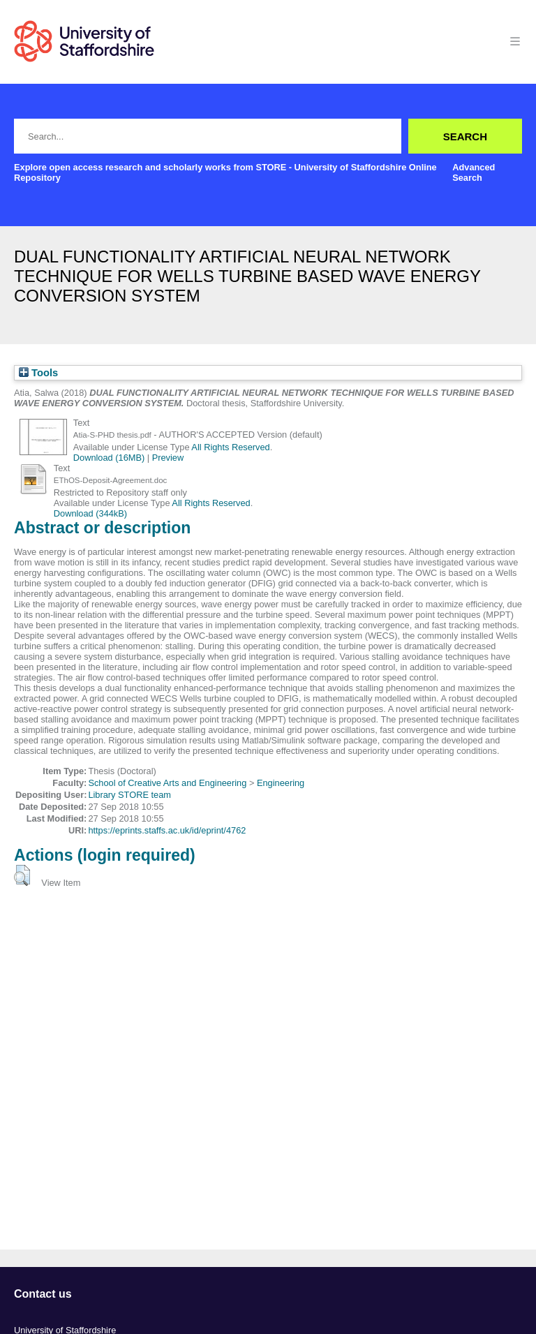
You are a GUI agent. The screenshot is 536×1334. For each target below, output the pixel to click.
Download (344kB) (90, 513)
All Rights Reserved (230, 447)
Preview (168, 457)
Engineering (280, 783)
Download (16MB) (108, 457)
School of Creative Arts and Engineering (167, 783)
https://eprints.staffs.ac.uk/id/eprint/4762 (167, 830)
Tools (38, 372)
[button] (22, 875)
